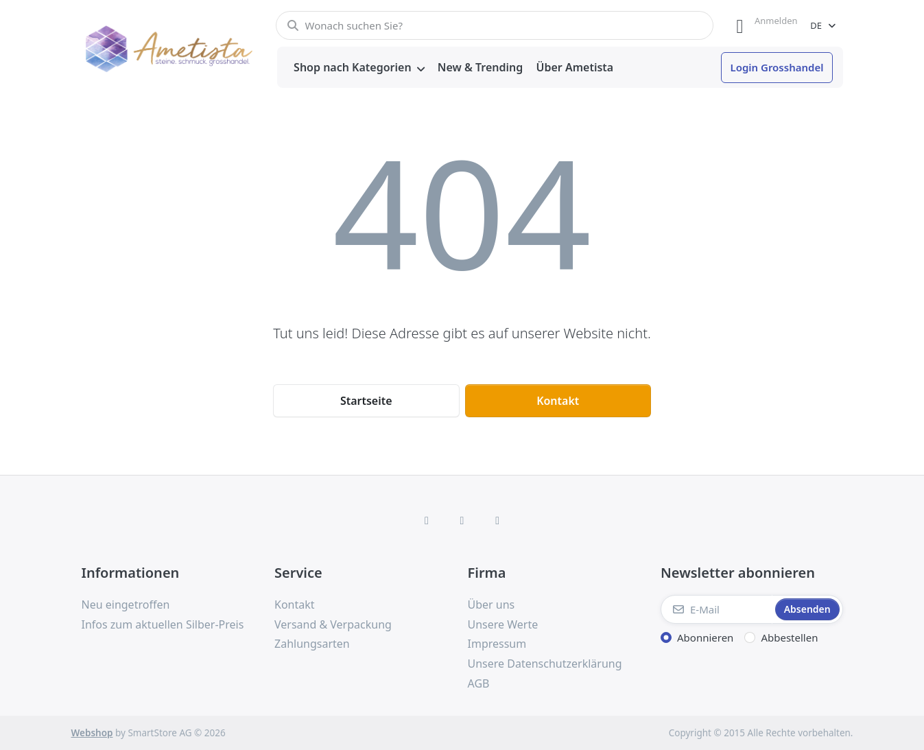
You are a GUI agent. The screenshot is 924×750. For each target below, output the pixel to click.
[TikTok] (497, 520)
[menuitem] (359, 68)
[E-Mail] (716, 609)
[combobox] (495, 25)
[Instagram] (462, 520)
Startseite (366, 400)
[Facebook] (427, 520)
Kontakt (557, 400)
